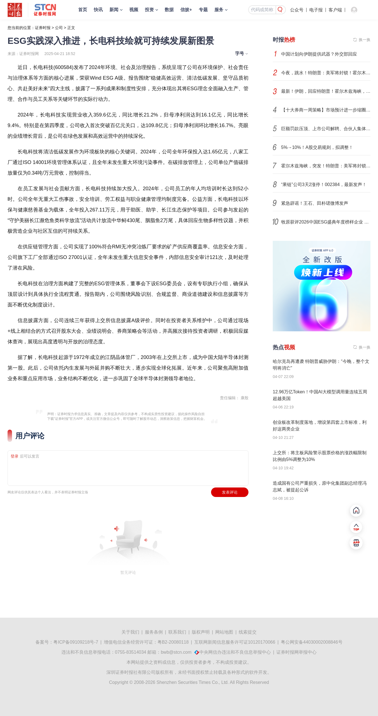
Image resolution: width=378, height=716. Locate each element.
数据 (169, 9)
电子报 (316, 10)
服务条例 (154, 632)
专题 (203, 9)
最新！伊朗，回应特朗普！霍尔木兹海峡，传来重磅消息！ (325, 91)
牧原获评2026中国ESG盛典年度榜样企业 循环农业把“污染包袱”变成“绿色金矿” (325, 222)
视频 (133, 9)
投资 (149, 9)
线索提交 (248, 632)
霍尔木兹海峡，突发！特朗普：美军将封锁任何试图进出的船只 (325, 165)
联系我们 (177, 632)
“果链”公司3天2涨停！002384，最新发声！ (324, 184)
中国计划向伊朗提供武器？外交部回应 (319, 54)
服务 (218, 9)
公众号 (296, 10)
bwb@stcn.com (176, 652)
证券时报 (43, 27)
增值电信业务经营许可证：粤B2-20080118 (146, 642)
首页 (82, 9)
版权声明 (201, 632)
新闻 (113, 9)
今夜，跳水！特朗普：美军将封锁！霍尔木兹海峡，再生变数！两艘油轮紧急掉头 (325, 72)
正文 (71, 27)
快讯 (98, 9)
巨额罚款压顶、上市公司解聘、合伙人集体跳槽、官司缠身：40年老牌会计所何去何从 (325, 128)
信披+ (186, 9)
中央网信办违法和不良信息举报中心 (235, 652)
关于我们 (130, 632)
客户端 (335, 10)
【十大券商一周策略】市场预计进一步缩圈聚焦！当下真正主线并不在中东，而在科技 (325, 110)
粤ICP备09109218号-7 (75, 642)
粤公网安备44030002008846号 (312, 642)
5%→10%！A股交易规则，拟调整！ (317, 147)
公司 (59, 27)
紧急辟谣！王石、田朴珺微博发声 (314, 203)
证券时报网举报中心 (296, 652)
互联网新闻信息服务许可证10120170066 (234, 642)
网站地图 (224, 632)
